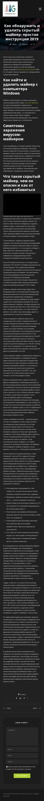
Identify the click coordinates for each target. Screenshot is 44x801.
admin (14, 44)
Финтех (25, 44)
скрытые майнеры (31, 103)
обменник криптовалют (26, 69)
